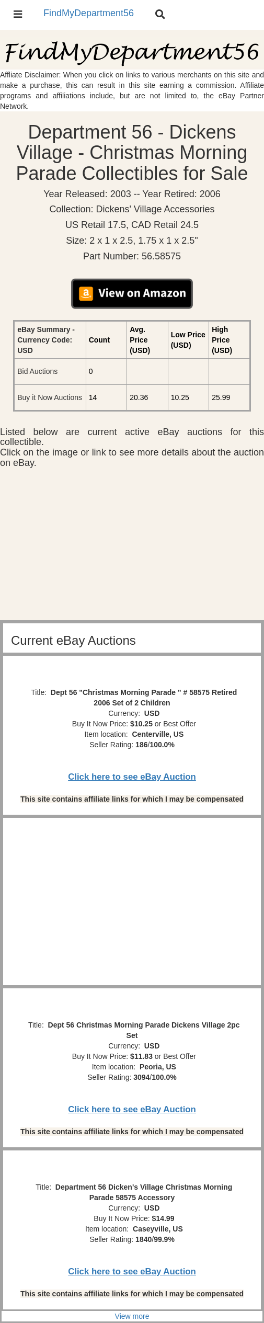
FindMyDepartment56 (88, 13)
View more (132, 1316)
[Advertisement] (132, 547)
